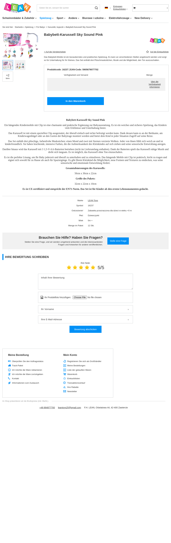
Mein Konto (70, 355)
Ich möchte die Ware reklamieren (27, 370)
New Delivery (142, 18)
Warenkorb (72, 374)
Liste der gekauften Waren (79, 370)
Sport (60, 18)
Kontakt (15, 378)
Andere (72, 18)
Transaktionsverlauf (76, 383)
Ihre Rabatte (73, 387)
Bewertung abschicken (85, 329)
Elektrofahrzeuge (119, 18)
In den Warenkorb (76, 101)
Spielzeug (45, 18)
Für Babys (40, 27)
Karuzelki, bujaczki (56, 27)
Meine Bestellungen (76, 365)
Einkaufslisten (119, 9)
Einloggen (117, 6)
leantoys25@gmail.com (69, 407)
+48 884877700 (47, 407)
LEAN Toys (93, 200)
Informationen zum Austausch (25, 383)
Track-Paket (17, 365)
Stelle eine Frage (118, 241)
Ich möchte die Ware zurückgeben (27, 374)
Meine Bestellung (18, 355)
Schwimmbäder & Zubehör (18, 18)
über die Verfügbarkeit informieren (155, 84)
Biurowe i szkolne (93, 18)
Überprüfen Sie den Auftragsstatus (27, 361)
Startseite (19, 27)
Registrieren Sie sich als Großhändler (84, 361)
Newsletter (72, 391)
